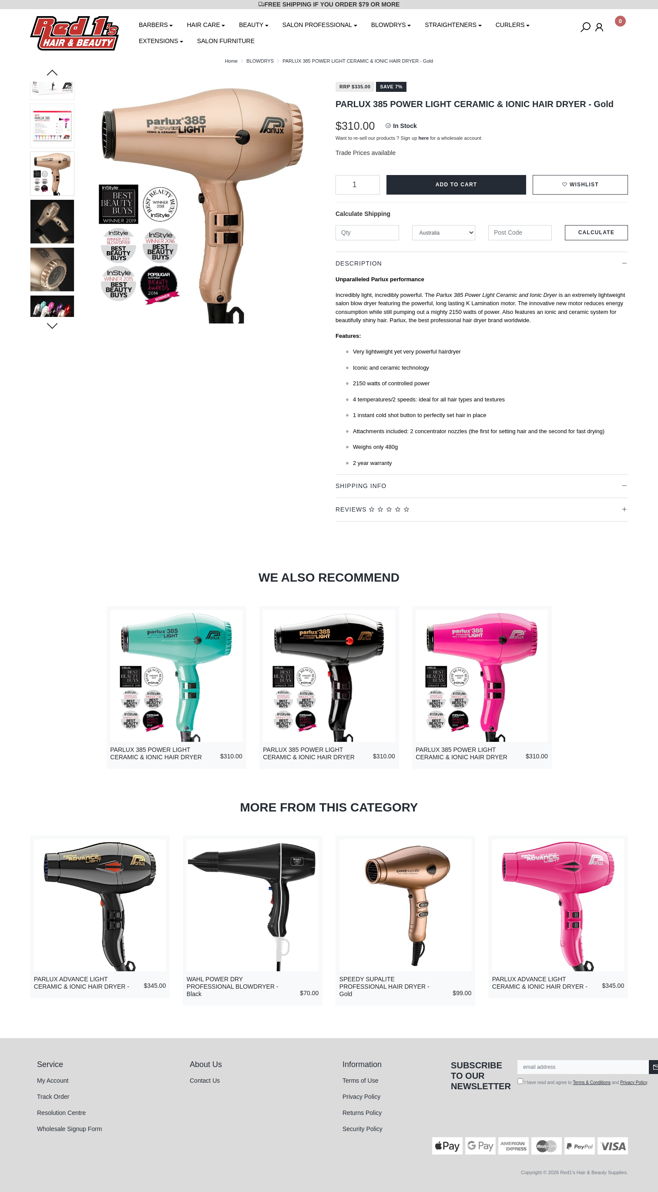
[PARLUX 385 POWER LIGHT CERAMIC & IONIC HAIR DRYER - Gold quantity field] (358, 185)
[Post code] (520, 232)
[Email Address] (583, 1067)
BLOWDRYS (388, 24)
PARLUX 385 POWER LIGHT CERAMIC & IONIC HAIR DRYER (156, 753)
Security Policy (362, 1128)
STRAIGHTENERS (451, 24)
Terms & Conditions (592, 1082)
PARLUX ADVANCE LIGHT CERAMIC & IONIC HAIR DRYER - (81, 983)
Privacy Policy (361, 1096)
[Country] (444, 232)
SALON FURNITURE (226, 40)
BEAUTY (251, 24)
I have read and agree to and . (582, 1081)
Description (359, 263)
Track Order (53, 1096)
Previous (52, 74)
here (424, 138)
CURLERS (510, 24)
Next (52, 325)
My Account (52, 1080)
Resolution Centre (61, 1112)
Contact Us (205, 1080)
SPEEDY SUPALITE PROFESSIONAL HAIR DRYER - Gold (384, 986)
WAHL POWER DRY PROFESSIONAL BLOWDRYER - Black (233, 986)
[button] (580, 185)
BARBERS (153, 24)
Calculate (596, 232)
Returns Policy (362, 1112)
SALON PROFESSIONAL (317, 24)
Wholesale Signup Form (69, 1128)
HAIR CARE (203, 24)
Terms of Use (360, 1080)
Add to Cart (456, 185)
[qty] (367, 232)
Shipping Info (361, 485)
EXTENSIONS (158, 40)
